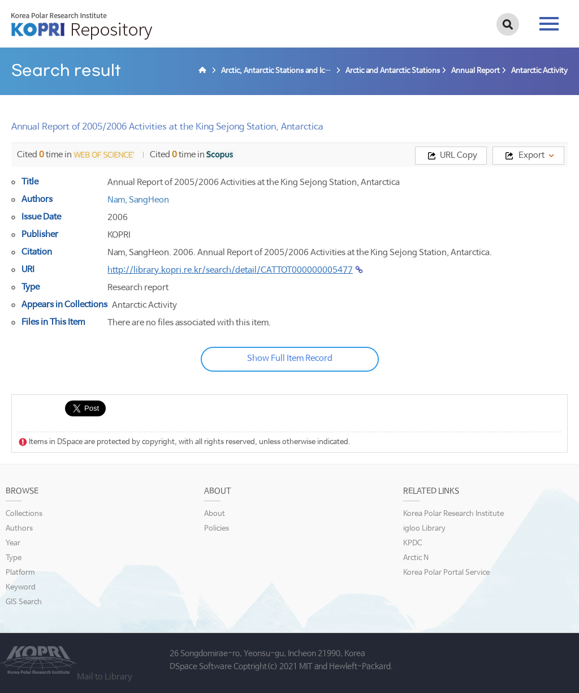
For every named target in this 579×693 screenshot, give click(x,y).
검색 (507, 24)
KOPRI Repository (81, 26)
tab (549, 24)
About (214, 514)
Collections (24, 514)
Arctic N (416, 558)
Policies (216, 528)
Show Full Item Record (289, 358)
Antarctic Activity (144, 305)
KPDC (412, 543)
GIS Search (24, 602)
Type (13, 558)
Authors (19, 528)
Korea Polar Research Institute (453, 514)
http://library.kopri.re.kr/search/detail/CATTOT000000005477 (230, 270)
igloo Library (424, 528)
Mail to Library (104, 677)
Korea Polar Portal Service (446, 573)
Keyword (21, 587)
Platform (20, 573)
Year (13, 543)
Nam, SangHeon (138, 200)
